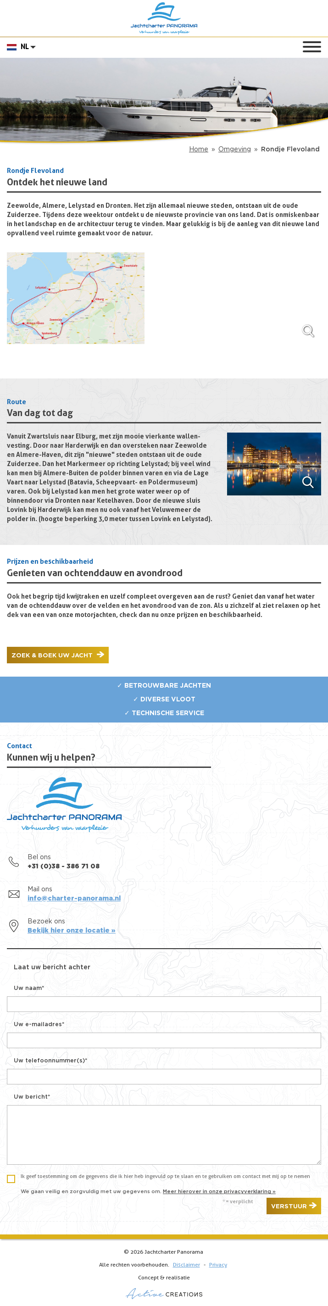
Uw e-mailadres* (39, 1025)
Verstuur (289, 1207)
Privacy (218, 1265)
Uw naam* (29, 988)
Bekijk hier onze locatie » (72, 931)
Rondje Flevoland (290, 149)
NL (25, 47)
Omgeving (234, 149)
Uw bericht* (32, 1097)
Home (198, 149)
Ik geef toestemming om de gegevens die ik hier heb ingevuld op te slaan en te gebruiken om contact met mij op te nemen (165, 1176)
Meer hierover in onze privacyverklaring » (219, 1191)
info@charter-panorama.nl (74, 898)
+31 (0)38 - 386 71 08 (64, 866)
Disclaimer (186, 1265)
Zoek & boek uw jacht (53, 656)
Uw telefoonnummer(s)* (50, 1061)
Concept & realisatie (164, 1287)
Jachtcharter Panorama (164, 18)
